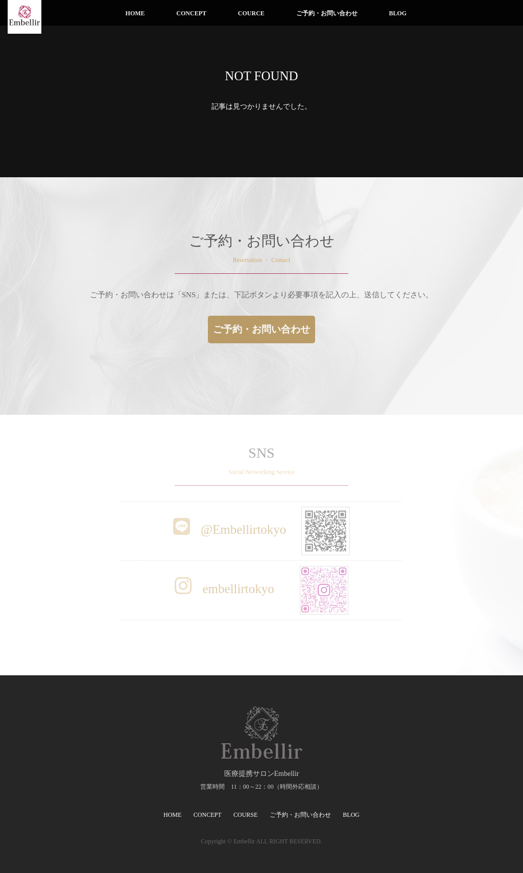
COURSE (245, 814)
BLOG (398, 13)
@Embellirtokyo (261, 529)
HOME (135, 13)
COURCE (251, 13)
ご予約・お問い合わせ (327, 13)
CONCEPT (191, 13)
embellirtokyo (261, 589)
